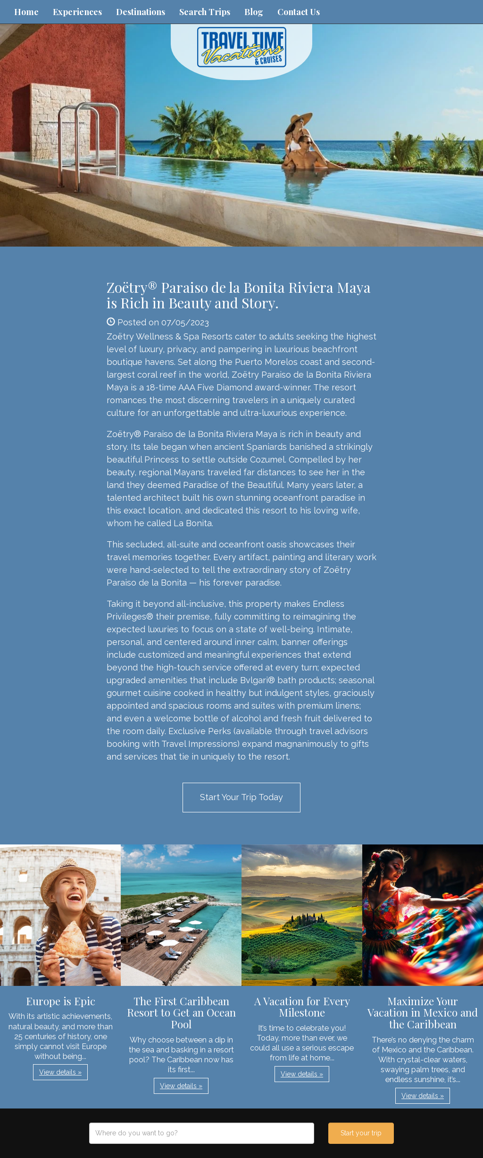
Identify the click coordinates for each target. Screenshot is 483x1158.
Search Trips (204, 11)
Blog (253, 11)
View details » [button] (60, 1072)
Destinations (140, 11)
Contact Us (298, 11)
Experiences (77, 11)
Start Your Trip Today (241, 797)
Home (26, 11)
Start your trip (361, 1133)
